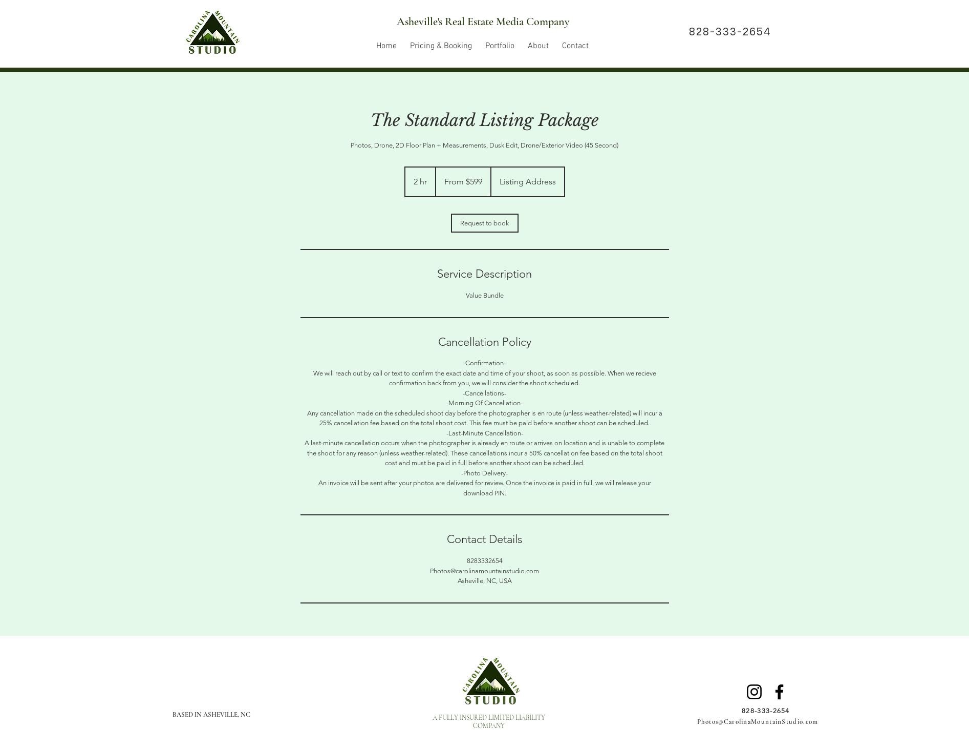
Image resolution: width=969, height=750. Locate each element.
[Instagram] (754, 692)
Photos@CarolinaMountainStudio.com (758, 722)
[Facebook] (779, 692)
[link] (485, 223)
